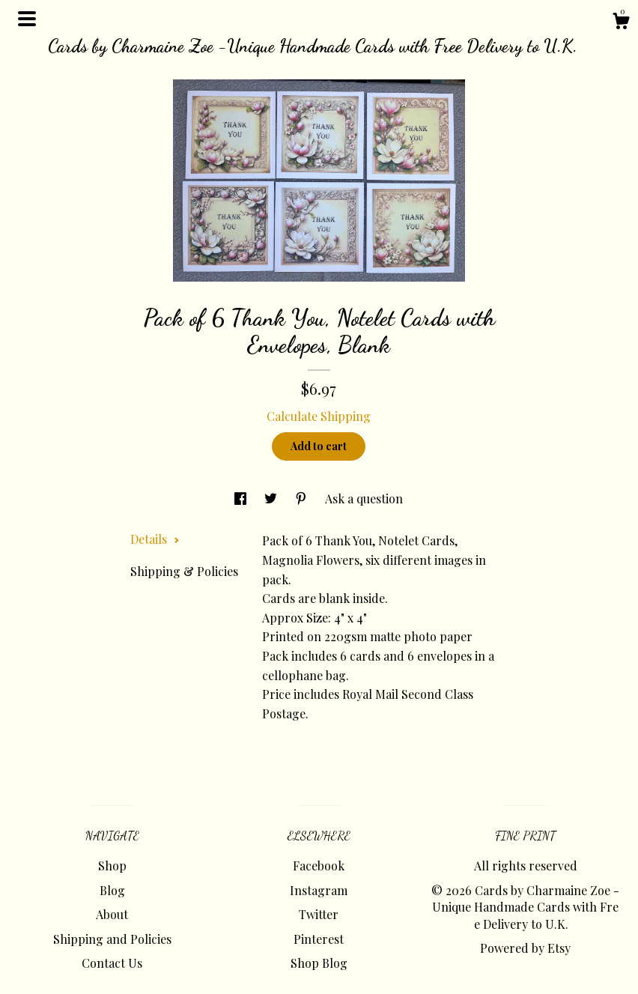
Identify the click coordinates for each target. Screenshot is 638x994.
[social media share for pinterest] (302, 498)
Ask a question (364, 498)
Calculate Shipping (319, 416)
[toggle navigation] (27, 18)
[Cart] (621, 22)
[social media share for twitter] (272, 498)
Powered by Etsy (525, 948)
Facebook (318, 865)
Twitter (318, 914)
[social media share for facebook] (241, 498)
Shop (112, 865)
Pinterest (319, 939)
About (112, 914)
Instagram (318, 890)
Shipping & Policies (184, 571)
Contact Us (112, 963)
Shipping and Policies (112, 939)
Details (155, 539)
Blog (112, 890)
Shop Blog (319, 963)
